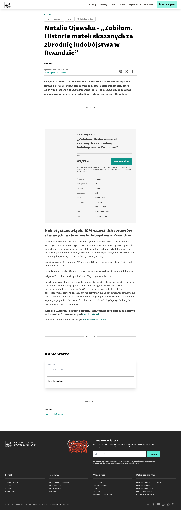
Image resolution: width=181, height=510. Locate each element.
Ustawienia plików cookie (59, 504)
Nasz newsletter (55, 488)
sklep (113, 4)
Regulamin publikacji (143, 485)
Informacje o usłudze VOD (146, 494)
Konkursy (52, 491)
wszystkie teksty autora (54, 414)
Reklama (48, 63)
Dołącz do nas (98, 482)
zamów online (121, 161)
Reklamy (48, 14)
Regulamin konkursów (144, 488)
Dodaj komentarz (55, 381)
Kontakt (8, 485)
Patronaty (96, 491)
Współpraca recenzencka (102, 494)
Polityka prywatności (144, 491)
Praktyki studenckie (100, 485)
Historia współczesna (54, 19)
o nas (122, 4)
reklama (148, 4)
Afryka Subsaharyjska (85, 19)
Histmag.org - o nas (12, 482)
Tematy (8, 488)
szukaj (92, 4)
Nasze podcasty (55, 485)
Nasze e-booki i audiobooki (59, 482)
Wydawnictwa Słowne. (95, 319)
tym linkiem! (90, 314)
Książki (69, 19)
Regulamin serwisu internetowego (149, 482)
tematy (103, 4)
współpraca (135, 4)
